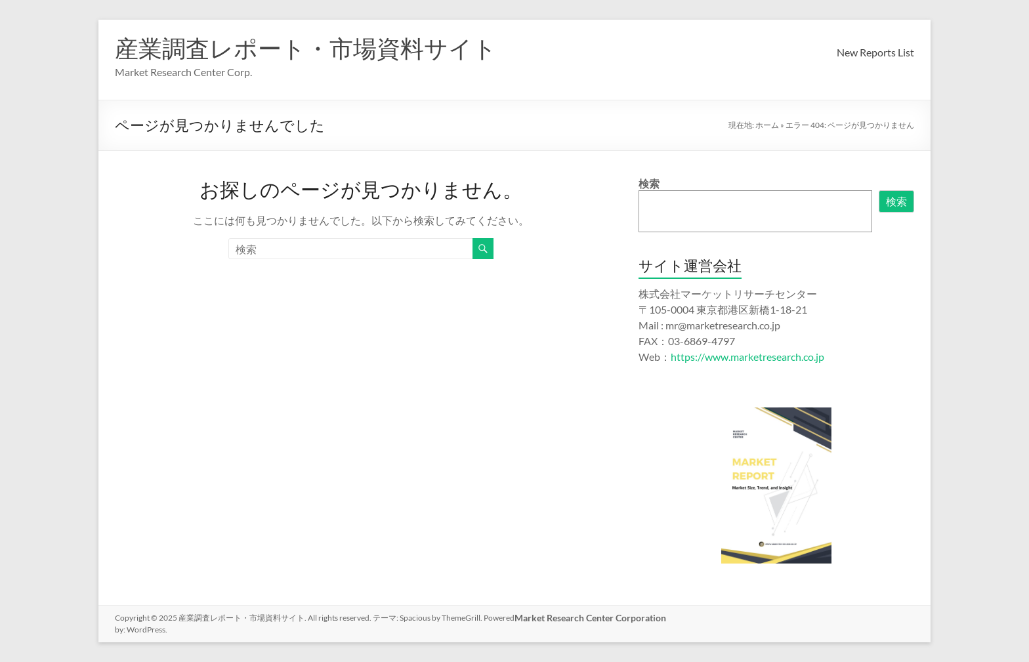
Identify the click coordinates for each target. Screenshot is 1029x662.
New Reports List (875, 52)
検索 (649, 183)
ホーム (767, 125)
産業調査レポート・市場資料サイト (306, 47)
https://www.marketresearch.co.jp (747, 356)
